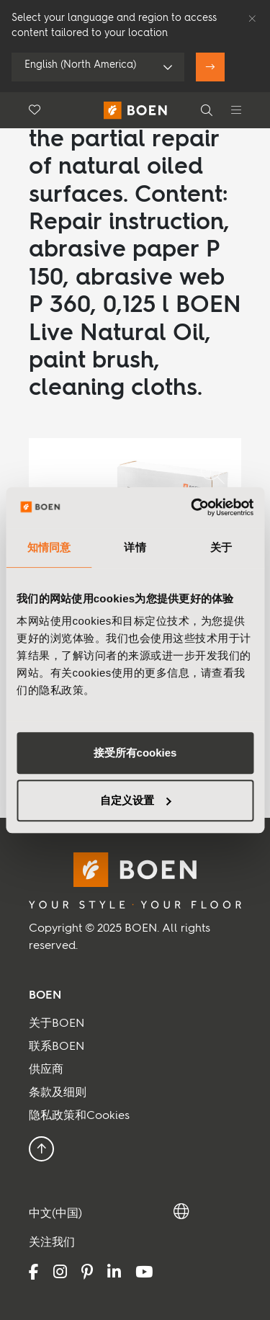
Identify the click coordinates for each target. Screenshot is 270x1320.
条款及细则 (57, 1093)
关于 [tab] (221, 547)
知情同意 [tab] (49, 547)
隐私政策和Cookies (79, 1116)
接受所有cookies (135, 752)
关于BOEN (56, 1024)
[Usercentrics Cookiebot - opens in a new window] (192, 507)
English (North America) (80, 65)
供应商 (46, 1070)
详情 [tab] (134, 547)
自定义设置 (135, 800)
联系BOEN (56, 1047)
